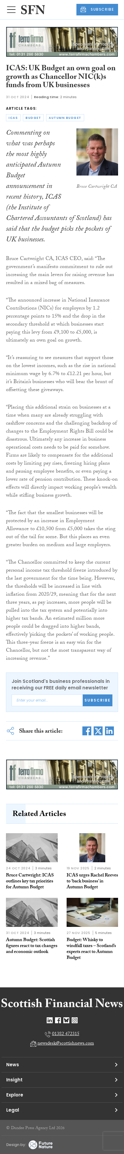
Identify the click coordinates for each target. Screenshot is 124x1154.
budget (33, 118)
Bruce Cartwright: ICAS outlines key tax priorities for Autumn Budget (30, 882)
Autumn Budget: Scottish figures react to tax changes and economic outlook (31, 946)
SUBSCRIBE (97, 9)
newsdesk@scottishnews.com (65, 1044)
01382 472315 (65, 1034)
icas (13, 118)
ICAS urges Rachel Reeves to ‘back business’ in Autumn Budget (92, 882)
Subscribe (97, 700)
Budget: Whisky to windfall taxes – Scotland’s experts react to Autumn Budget (91, 949)
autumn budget (65, 118)
